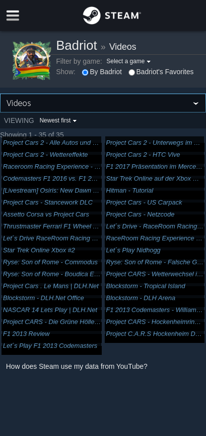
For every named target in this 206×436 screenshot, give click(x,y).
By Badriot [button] (102, 72)
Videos (123, 47)
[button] (130, 61)
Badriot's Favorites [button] (161, 72)
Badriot (76, 45)
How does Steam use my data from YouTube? (76, 366)
